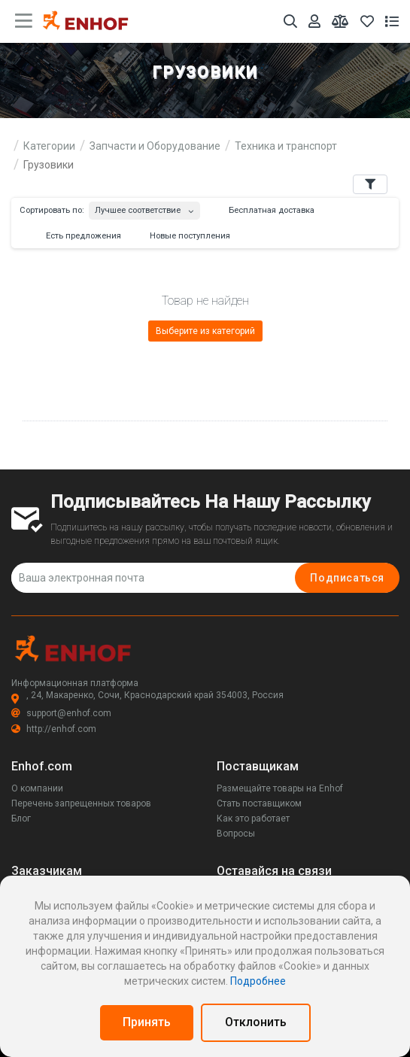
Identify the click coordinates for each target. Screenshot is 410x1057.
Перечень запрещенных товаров (81, 803)
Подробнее (258, 981)
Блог (21, 818)
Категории (49, 146)
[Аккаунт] (314, 21)
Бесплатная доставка (264, 210)
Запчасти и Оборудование (155, 146)
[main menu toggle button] (23, 21)
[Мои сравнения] (340, 21)
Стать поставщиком (259, 803)
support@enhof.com (61, 713)
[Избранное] (367, 21)
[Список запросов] (392, 21)
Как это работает (253, 818)
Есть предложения (76, 236)
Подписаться (347, 578)
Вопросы (236, 833)
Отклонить (256, 1022)
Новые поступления (182, 236)
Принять (147, 1022)
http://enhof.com (53, 729)
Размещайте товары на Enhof (280, 788)
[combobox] (144, 207)
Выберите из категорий (205, 331)
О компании (37, 788)
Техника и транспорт (286, 146)
